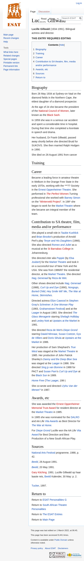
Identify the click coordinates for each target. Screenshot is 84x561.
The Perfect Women (57, 193)
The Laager (52, 380)
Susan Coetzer (67, 334)
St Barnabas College (59, 248)
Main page (8, 34)
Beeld (35, 461)
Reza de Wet (59, 278)
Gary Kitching (39, 472)
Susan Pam (50, 371)
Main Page (49, 519)
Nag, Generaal (40, 278)
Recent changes (11, 38)
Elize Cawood (58, 300)
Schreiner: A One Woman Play (56, 304)
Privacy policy (37, 548)
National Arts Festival (43, 452)
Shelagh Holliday (69, 316)
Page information (11, 69)
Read (41, 18)
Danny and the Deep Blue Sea (60, 359)
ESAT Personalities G (54, 499)
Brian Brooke (43, 236)
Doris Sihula (54, 337)
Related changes (11, 55)
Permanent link (10, 66)
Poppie (60, 258)
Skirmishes (46, 295)
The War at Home (41, 425)
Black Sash (53, 115)
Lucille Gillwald (41, 29)
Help (5, 41)
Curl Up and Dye (49, 287)
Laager (35, 312)
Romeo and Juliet (61, 244)
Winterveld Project (50, 201)
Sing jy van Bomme (52, 367)
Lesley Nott (42, 320)
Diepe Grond (70, 330)
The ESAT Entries (52, 514)
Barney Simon (72, 197)
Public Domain (60, 540)
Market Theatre (64, 205)
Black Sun (41, 375)
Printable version (11, 62)
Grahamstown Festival (51, 308)
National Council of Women (54, 110)
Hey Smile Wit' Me (57, 291)
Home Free (38, 380)
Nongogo (73, 287)
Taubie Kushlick (69, 232)
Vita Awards (51, 421)
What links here (10, 52)
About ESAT (50, 548)
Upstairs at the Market (65, 320)
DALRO (75, 417)
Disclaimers (63, 548)
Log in (79, 3)
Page (33, 11)
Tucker (35, 485)
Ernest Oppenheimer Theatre (54, 189)
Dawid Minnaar (49, 334)
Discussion (44, 11)
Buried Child (38, 291)
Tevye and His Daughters (58, 240)
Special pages (10, 59)
